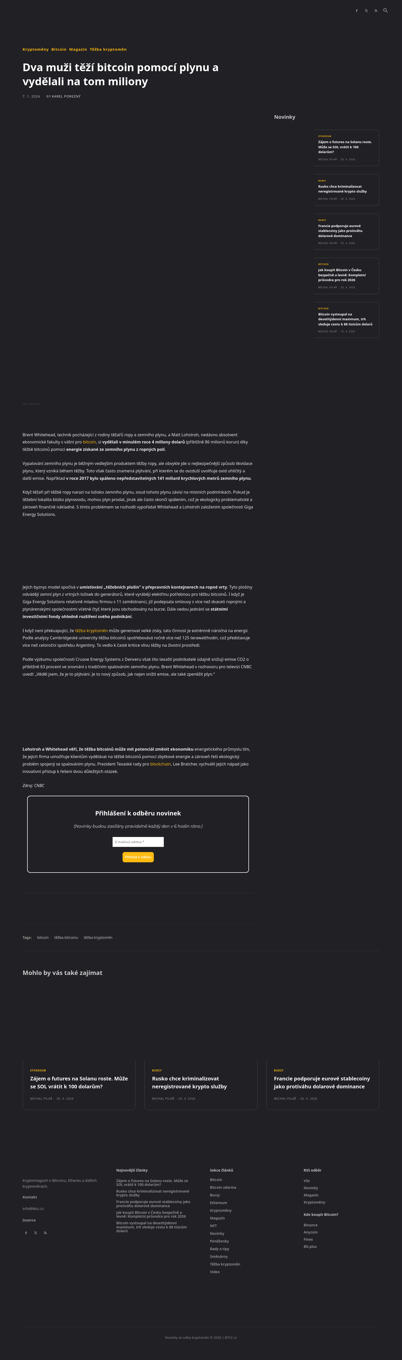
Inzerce (29, 1231)
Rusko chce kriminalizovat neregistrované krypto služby (346, 192)
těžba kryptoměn (98, 937)
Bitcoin (59, 49)
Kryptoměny (36, 49)
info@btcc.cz (33, 1220)
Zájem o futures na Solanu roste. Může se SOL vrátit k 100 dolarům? (343, 149)
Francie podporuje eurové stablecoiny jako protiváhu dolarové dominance (343, 233)
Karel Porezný (66, 96)
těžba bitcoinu (66, 937)
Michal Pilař (327, 162)
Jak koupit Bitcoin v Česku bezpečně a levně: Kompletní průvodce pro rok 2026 (345, 278)
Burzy (323, 183)
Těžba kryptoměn (108, 49)
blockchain (160, 764)
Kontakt (30, 1209)
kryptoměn (97, 630)
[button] (385, 11)
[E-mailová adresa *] (138, 842)
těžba (80, 630)
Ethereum (326, 139)
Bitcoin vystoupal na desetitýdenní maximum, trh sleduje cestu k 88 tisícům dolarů (345, 326)
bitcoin (89, 442)
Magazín (78, 49)
